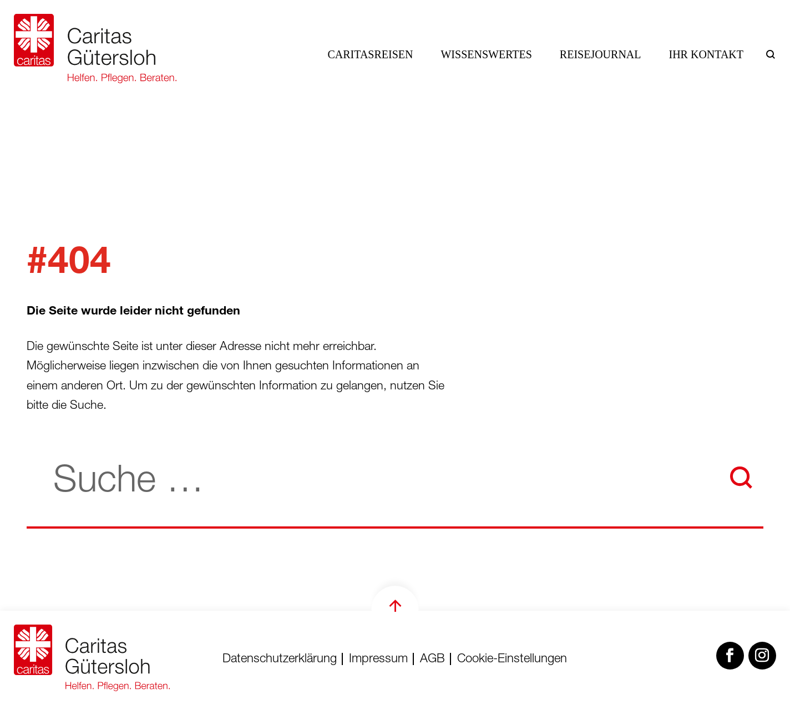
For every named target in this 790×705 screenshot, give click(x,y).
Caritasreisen (370, 54)
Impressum (378, 659)
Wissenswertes (485, 54)
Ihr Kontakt (706, 54)
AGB (432, 659)
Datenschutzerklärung (279, 659)
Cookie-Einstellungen (512, 659)
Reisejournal (600, 54)
